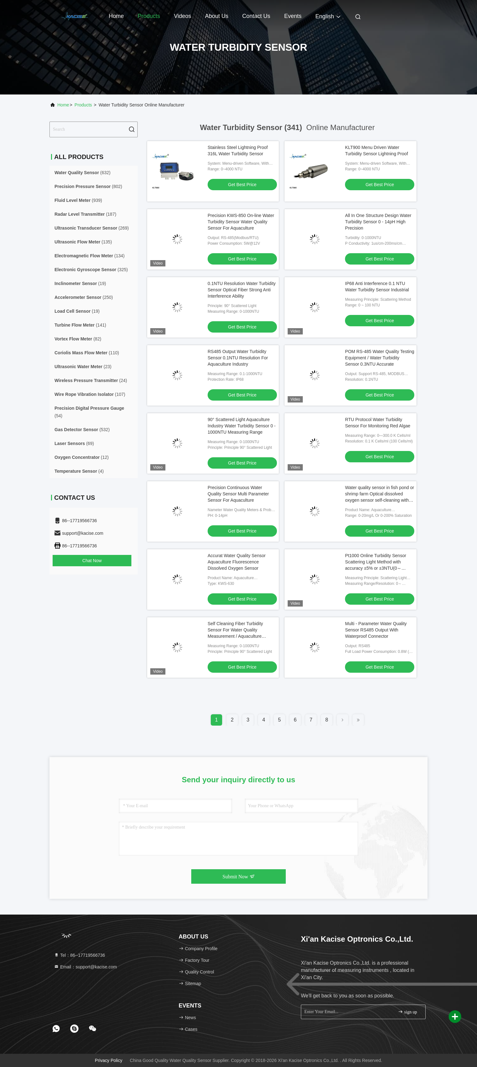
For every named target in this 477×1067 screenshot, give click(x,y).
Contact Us (256, 16)
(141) (80, 325)
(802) (88, 186)
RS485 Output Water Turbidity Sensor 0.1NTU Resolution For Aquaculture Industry (238, 358)
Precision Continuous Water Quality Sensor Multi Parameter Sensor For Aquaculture (238, 494)
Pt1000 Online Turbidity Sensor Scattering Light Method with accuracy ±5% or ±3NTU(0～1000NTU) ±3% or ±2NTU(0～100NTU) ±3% (375, 568)
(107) (90, 394)
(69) (74, 443)
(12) (82, 457)
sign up (407, 1011)
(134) (90, 255)
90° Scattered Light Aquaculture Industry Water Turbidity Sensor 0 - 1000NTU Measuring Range (242, 426)
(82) (78, 338)
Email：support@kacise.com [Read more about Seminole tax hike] (85, 966)
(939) (78, 200)
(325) (91, 269)
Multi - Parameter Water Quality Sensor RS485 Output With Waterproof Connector (376, 630)
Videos (182, 16)
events (293, 16)
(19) (80, 283)
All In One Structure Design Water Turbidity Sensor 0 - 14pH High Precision (378, 222)
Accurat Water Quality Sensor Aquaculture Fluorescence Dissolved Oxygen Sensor (237, 562)
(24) (91, 380)
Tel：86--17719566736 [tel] (79, 955)
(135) (83, 241)
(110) (87, 352)
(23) (83, 366)
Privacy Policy (108, 1060)
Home (116, 16)
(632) (83, 172)
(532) (82, 429)
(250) (84, 297)
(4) (79, 471)
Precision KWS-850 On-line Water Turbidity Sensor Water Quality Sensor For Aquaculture (241, 222)
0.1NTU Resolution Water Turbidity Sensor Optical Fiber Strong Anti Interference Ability (242, 290)
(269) (92, 228)
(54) (89, 412)
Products (149, 16)
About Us (216, 16)
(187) (85, 214)
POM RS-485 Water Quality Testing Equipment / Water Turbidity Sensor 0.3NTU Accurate (379, 358)
